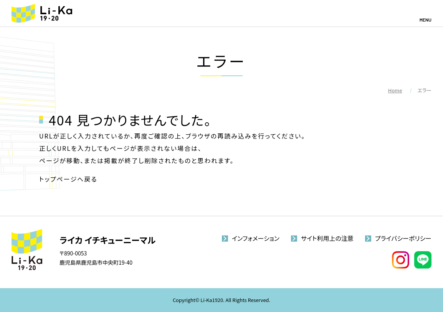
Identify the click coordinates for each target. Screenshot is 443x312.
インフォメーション (255, 238)
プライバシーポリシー (403, 238)
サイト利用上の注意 (327, 238)
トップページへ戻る (68, 179)
